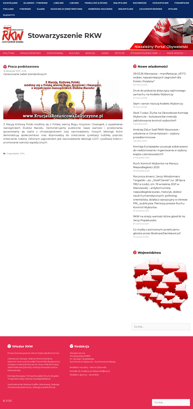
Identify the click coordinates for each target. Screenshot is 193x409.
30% (22, 153)
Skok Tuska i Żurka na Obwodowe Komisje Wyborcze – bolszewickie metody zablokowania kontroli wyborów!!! (160, 116)
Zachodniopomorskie (150, 9)
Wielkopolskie (125, 9)
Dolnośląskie (10, 3)
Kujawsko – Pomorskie (35, 3)
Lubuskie (74, 3)
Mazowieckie (139, 3)
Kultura (74, 53)
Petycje (120, 53)
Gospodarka (55, 53)
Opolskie (172, 9)
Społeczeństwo (30, 53)
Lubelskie (58, 3)
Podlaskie (8, 9)
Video (105, 53)
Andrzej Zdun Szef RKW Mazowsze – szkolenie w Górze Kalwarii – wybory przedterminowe (156, 133)
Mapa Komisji (178, 53)
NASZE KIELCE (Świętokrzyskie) (66, 9)
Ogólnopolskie (160, 3)
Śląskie (41, 9)
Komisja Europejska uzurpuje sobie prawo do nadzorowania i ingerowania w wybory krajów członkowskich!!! (160, 150)
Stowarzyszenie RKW (65, 35)
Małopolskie (120, 3)
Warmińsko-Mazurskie (100, 9)
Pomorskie (25, 9)
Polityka (8, 53)
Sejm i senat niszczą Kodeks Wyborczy (158, 103)
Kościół (90, 53)
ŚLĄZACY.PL (9, 15)
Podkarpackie (181, 3)
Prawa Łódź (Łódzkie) (96, 3)
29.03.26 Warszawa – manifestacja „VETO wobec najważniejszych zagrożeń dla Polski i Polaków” (159, 77)
